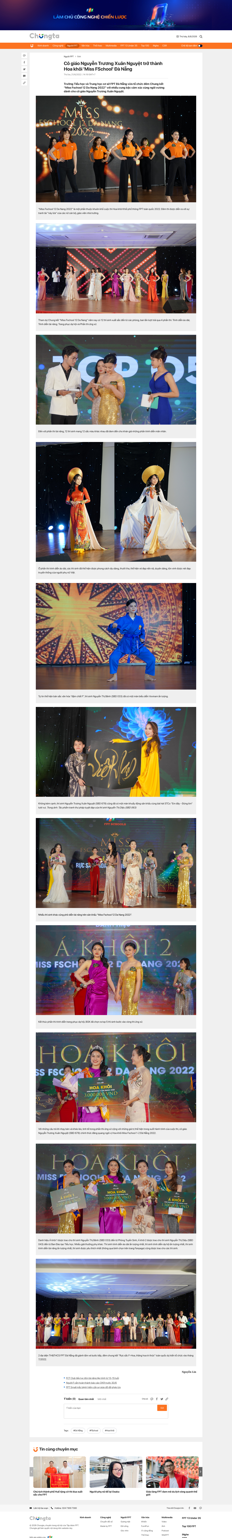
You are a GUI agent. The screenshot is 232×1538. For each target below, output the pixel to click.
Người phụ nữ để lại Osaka (104, 1485)
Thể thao (101, 45)
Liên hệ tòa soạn (39, 1501)
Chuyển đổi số (106, 1515)
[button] (200, 1465)
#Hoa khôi (109, 1424)
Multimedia (115, 45)
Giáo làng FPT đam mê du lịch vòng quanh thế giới (171, 1487)
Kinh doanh (43, 45)
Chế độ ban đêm (191, 45)
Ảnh (79, 56)
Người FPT (74, 45)
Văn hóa (88, 45)
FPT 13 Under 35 (134, 45)
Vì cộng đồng (147, 1524)
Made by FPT (106, 1519)
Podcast (165, 1524)
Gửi (162, 1408)
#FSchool (94, 1424)
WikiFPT (165, 1528)
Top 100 (151, 45)
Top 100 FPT (189, 1519)
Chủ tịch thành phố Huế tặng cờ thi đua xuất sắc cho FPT (58, 1487)
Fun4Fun (145, 1519)
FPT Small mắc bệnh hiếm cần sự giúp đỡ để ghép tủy (93, 1387)
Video (164, 1515)
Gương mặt (125, 1515)
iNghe (163, 45)
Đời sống (124, 1519)
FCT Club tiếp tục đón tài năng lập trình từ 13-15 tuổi (92, 1378)
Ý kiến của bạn (116, 1408)
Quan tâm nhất (86, 1399)
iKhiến (144, 1515)
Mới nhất (102, 1399)
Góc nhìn (124, 1524)
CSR (172, 45)
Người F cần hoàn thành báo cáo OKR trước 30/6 (91, 1382)
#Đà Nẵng (78, 1424)
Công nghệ (59, 45)
